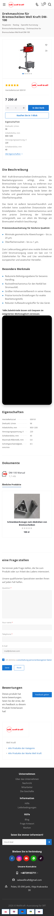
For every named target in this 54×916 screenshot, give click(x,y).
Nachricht (27, 783)
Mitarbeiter (27, 787)
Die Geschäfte (27, 791)
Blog (27, 819)
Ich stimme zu (28, 660)
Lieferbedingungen (27, 807)
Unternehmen (27, 773)
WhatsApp (33, 858)
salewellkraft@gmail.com (29, 879)
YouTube (26, 858)
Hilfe (27, 803)
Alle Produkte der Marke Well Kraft (25, 753)
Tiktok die (41, 858)
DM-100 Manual (17, 472)
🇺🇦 (31, 911)
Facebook (12, 858)
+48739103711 (28, 873)
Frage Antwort (27, 823)
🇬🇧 (14, 911)
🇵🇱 (5, 911)
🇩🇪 (22, 911)
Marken (27, 827)
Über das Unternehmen (27, 779)
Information (27, 798)
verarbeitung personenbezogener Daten (34, 660)
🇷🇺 (39, 911)
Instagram (19, 858)
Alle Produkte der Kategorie (21, 748)
